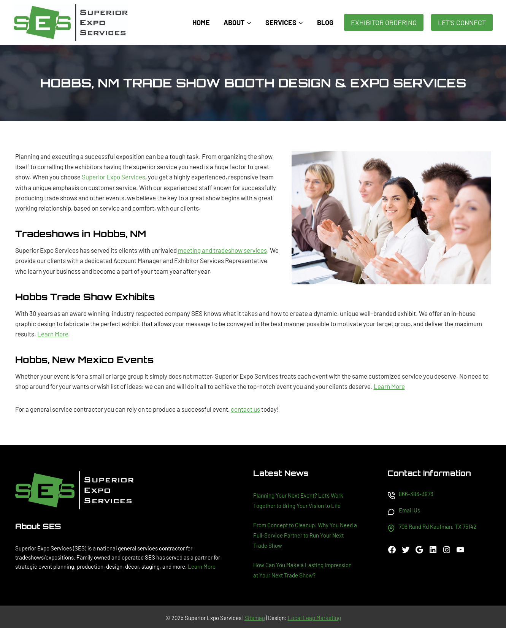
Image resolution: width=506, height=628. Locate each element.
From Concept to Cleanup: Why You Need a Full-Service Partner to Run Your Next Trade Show (305, 535)
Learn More (52, 334)
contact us (245, 409)
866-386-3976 (416, 493)
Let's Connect (462, 22)
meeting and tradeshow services (222, 250)
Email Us (409, 510)
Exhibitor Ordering (384, 22)
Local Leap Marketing (314, 617)
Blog (325, 22)
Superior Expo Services (113, 177)
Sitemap (254, 617)
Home (201, 22)
